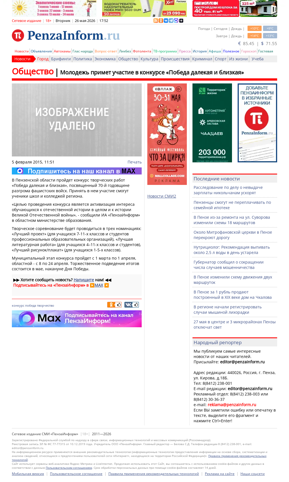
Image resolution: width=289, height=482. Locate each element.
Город (43, 58)
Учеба (258, 58)
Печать (135, 162)
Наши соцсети (252, 473)
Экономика (105, 58)
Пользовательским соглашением (69, 468)
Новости (22, 51)
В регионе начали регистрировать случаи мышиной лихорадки (228, 309)
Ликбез (125, 51)
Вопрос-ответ (106, 51)
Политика (82, 58)
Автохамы (62, 51)
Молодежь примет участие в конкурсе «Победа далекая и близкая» (152, 72)
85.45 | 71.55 (257, 43)
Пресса (185, 51)
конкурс (18, 305)
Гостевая (265, 51)
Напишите (84, 279)
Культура (149, 58)
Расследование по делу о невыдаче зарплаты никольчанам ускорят (228, 190)
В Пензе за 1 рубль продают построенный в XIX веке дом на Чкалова (233, 294)
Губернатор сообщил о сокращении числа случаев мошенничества (229, 264)
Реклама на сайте (220, 473)
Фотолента (142, 51)
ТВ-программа (165, 51)
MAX (99, 285)
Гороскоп (248, 51)
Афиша (215, 51)
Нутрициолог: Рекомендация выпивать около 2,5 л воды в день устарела (232, 249)
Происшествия (175, 58)
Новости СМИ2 (161, 196)
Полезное (231, 51)
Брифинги (61, 58)
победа (30, 305)
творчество (45, 305)
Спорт (221, 58)
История (200, 51)
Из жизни (238, 58)
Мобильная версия (28, 473)
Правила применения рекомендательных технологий (153, 473)
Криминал (202, 58)
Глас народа (83, 51)
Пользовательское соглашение (76, 473)
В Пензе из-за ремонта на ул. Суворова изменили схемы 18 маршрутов (232, 220)
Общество (128, 58)
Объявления (41, 51)
